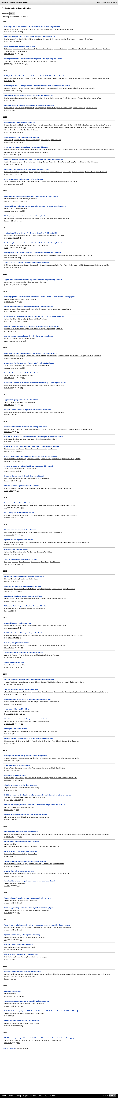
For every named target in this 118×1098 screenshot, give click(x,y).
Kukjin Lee (19, 319)
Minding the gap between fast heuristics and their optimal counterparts (29, 216)
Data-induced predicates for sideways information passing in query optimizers (31, 196)
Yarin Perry (8, 181)
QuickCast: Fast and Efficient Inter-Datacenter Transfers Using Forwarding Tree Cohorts (35, 383)
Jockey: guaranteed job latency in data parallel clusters (23, 652)
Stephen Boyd (77, 255)
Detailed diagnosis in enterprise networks (19, 871)
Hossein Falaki (9, 768)
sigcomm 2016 (9, 451)
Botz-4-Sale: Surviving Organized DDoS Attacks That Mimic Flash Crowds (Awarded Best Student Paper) (41, 1011)
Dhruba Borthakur (48, 635)
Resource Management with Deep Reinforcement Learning (24, 476)
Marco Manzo (72, 49)
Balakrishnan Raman (19, 127)
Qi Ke (26, 429)
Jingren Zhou (61, 625)
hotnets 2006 (8, 979)
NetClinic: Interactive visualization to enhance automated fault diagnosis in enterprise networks (37, 795)
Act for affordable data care (14, 662)
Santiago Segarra (34, 29)
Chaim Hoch (30, 181)
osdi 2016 (7, 441)
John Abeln (104, 149)
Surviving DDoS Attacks (12, 991)
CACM (6, 694)
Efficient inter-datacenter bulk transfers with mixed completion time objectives (31, 326)
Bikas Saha (53, 731)
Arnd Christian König (28, 245)
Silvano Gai (65, 125)
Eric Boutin (43, 655)
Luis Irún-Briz (25, 152)
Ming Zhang (61, 542)
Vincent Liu (92, 265)
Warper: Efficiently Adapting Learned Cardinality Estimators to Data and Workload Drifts (35, 206)
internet (6, 714)
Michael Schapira (63, 181)
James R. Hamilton (25, 692)
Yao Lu (13, 208)
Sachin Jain (39, 127)
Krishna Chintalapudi (31, 265)
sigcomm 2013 (9, 581)
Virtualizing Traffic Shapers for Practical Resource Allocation (25, 606)
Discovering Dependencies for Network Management (22, 971)
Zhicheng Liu (8, 797)
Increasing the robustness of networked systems (21, 841)
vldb (5, 201)
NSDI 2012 (8, 628)
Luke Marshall (89, 88)
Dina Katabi (33, 900)
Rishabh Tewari (32, 125)
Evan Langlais (59, 127)
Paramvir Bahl (64, 505)
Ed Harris (81, 682)
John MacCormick (94, 974)
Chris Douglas (20, 356)
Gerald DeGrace (20, 125)
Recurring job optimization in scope (17, 643)
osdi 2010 (7, 761)
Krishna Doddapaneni (85, 125)
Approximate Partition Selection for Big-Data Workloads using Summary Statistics (33, 279)
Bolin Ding (20, 402)
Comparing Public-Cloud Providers (16, 709)
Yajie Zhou (57, 29)
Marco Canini (19, 299)
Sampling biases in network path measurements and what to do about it (29, 881)
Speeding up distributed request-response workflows (23, 596)
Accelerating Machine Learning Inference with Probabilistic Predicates (29, 363)
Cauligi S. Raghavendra (47, 329)
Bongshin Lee (18, 797)
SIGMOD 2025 (9, 54)
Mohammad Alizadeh (20, 478)
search (25, 2)
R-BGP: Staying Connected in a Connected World (21, 954)
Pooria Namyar (9, 39)
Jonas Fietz (20, 429)
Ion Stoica (73, 505)
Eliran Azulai (62, 162)
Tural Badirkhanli (34, 910)
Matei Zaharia (51, 235)
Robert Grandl (9, 439)
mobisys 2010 (8, 780)
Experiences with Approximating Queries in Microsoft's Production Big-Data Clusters (34, 316)
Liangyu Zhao (45, 88)
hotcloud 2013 (9, 611)
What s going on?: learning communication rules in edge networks (27, 898)
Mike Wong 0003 (18, 78)
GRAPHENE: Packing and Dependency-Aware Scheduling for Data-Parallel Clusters (33, 436)
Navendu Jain (36, 692)
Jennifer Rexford (70, 542)
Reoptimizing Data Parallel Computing (17, 623)
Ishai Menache (56, 140)
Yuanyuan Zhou (55, 1040)
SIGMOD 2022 (9, 211)
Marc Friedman (41, 319)
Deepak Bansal (9, 125)
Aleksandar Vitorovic (33, 459)
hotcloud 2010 (9, 819)
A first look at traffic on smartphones (17, 765)
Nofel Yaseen (8, 265)
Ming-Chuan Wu (43, 625)
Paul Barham (18, 974)
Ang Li (6, 711)
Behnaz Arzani (88, 39)
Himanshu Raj (95, 98)
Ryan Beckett (29, 108)
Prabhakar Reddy (94, 149)
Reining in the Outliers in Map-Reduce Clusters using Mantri (25, 755)
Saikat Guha (8, 665)
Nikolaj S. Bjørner (62, 149)
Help (23, 1096)
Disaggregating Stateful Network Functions (19, 122)
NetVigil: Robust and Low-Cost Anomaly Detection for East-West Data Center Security (34, 76)
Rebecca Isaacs (65, 974)
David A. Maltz (81, 692)
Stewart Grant (8, 130)
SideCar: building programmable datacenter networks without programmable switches (34, 805)
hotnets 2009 (8, 856)
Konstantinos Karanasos (20, 488)
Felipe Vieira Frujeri (18, 181)
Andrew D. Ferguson (11, 655)
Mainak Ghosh (30, 356)
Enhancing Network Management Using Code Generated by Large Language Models (33, 159)
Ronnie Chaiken (58, 864)
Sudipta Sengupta (102, 692)
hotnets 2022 (8, 221)
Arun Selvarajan (98, 125)
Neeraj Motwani (94, 127)
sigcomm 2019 (9, 302)
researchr (4, 2)
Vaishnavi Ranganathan (46, 265)
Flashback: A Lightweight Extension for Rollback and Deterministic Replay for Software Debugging (39, 1038)
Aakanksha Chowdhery (17, 365)
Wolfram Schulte (63, 429)
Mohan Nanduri (57, 589)
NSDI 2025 (8, 32)
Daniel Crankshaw (31, 39)
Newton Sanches (74, 429)
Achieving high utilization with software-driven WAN (22, 586)
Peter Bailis (60, 235)
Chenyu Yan (62, 598)
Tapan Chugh (8, 140)
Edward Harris (74, 758)
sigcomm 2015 (9, 518)
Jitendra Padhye (32, 702)
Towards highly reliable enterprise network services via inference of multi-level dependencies (37, 925)
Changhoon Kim (59, 692)
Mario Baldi (73, 125)
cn (5, 331)
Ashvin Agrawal (41, 356)
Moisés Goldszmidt (52, 974)
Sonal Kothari (83, 149)
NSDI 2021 (8, 238)
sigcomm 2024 (9, 91)
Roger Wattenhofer (83, 542)
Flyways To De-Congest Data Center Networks (20, 851)
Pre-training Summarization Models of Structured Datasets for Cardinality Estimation (34, 243)
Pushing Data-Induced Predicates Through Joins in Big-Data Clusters (28, 336)
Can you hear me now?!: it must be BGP (18, 945)
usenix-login (8, 996)
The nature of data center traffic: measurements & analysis (25, 861)
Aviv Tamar (73, 181)
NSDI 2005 (8, 1016)
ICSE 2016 (8, 432)
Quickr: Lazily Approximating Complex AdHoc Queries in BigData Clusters (30, 456)
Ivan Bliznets (20, 449)
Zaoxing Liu (52, 61)
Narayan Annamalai (78, 172)
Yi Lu (58, 758)
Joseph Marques (9, 51)
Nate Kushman (9, 947)
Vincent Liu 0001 (56, 88)
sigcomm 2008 (9, 903)
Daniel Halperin (9, 702)
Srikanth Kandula (67, 29)
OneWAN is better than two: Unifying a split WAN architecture (26, 147)
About (4, 1096)
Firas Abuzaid (8, 235)
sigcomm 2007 (9, 930)
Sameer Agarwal (9, 625)
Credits (17, 1096)
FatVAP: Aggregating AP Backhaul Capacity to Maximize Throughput (28, 908)
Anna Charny (40, 1003)
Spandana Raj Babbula (44, 552)
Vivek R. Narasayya (53, 309)
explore (12, 2)
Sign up (115, 2)
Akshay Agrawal (54, 255)
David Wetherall (54, 702)
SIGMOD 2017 (9, 405)
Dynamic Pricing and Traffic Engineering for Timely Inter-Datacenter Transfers (31, 446)
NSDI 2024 (8, 81)
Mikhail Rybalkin (52, 598)
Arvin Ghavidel (20, 39)
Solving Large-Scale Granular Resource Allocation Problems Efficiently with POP (32, 252)
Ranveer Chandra (47, 29)
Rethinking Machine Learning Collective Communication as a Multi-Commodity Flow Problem (37, 85)
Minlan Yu (7, 741)
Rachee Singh (24, 149)
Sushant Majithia (21, 51)
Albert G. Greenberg (53, 682)
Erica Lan (45, 152)
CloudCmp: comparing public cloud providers (20, 785)
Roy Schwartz (31, 552)
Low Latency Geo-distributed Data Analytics (19, 503)
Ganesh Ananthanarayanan (20, 505)
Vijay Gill (48, 589)
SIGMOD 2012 (9, 648)
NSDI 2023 (8, 132)
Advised (12, 13)
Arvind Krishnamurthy (33, 140)
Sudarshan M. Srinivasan (12, 1040)
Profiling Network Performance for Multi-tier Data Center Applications (28, 738)
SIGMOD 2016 (9, 461)
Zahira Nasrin (73, 149)
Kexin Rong (8, 282)
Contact (10, 1096)
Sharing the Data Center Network (15, 728)
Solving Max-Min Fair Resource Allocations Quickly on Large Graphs (28, 95)
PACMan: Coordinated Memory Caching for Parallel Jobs (24, 633)
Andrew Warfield (36, 635)
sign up (12, 1048)
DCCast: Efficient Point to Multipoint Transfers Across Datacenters (27, 410)
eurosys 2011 (8, 684)
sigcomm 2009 (9, 837)
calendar (19, 2)
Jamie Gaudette (35, 152)
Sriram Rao (59, 329)
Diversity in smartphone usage (15, 775)
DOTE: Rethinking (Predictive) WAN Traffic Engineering (23, 179)
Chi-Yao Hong (8, 589)
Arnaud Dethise (9, 299)
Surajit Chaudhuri (31, 199)
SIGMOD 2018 (9, 368)
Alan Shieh (8, 731)
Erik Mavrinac (52, 429)
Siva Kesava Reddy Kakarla (31, 88)
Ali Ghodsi (26, 635)
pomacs (6, 64)
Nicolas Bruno (32, 625)
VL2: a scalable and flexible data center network (21, 689)
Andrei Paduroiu (18, 49)
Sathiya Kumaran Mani (11, 29)
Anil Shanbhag (21, 459)
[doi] (21, 32)
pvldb (6, 248)
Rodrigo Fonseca (47, 488)
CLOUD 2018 (8, 358)
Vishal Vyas (8, 49)
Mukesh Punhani (61, 49)
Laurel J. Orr (20, 199)
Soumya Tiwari (105, 127)
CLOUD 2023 (8, 142)
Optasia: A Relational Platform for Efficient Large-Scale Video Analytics (29, 466)
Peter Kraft (44, 255)
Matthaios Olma (46, 459)
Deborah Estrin (59, 768)
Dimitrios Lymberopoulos (23, 768)
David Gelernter (55, 562)
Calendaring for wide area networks (16, 549)
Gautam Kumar (9, 608)
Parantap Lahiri (70, 692)
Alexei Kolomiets (34, 429)
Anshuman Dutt (9, 309)
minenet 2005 (8, 1026)
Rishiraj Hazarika (82, 127)
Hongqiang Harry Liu (16, 542)
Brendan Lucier (42, 449)
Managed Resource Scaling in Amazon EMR (19, 46)
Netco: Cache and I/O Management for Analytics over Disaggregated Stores (30, 353)
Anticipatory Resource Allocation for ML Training (21, 137)
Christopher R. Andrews (41, 1040)
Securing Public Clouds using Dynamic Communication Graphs (26, 169)
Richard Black (28, 974)
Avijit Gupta (30, 127)
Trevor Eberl (57, 78)
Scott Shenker (71, 635)
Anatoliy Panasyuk (68, 78)
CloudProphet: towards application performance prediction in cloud (28, 719)
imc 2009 (7, 866)
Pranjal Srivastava (70, 127)
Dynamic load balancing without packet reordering (22, 935)
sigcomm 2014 (9, 535)
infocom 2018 (8, 388)
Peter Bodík (34, 505)
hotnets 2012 (8, 667)
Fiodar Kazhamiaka (24, 255)
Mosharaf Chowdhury (11, 579)
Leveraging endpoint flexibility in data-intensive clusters (24, 576)
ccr (5, 508)
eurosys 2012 (8, 657)
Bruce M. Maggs (41, 957)
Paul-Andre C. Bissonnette (47, 149)
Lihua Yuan (51, 741)
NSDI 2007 (8, 959)
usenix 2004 (8, 1043)
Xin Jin (6, 542)
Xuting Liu (7, 88)
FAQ (45, 1096)
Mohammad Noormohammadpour (15, 329)
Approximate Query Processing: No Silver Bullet (21, 400)
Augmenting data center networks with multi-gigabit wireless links (27, 699)
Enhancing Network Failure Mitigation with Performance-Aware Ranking (29, 36)
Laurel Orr (7, 338)
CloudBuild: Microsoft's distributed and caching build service (25, 427)
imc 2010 (7, 770)
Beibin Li (7, 208)
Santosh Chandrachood (94, 49)
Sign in (110, 2)
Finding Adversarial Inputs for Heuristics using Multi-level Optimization (29, 105)
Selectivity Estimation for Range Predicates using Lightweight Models (28, 306)
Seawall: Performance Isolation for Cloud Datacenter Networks (26, 814)
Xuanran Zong (14, 721)
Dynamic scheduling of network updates (18, 540)
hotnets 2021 (8, 267)
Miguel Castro (67, 88)
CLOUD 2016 (8, 471)
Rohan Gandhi (29, 542)
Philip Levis (42, 282)
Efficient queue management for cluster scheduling (22, 486)
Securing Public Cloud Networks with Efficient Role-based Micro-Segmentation (32, 27)
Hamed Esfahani (9, 429)
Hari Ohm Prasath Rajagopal (45, 49)
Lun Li (85, 974)
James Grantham (54, 125)
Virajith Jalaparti (9, 356)
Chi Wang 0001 (20, 309)
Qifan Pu (7, 505)
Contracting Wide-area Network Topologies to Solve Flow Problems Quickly (30, 233)
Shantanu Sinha (30, 937)
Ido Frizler (70, 162)
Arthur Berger (40, 937)
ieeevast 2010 (9, 800)
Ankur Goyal (82, 49)
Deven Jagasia (48, 127)
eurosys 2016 (8, 491)
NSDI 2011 (8, 734)
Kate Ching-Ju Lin (22, 910)
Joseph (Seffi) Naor (86, 356)
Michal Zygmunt (43, 125)
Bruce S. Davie (30, 1003)
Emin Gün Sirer (29, 807)
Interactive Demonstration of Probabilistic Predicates (23, 373)
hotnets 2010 (8, 810)
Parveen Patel (91, 692)
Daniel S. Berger (43, 39)
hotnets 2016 (8, 481)
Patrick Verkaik (32, 873)
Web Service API (31, 1096)
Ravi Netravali (79, 78)
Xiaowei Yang (13, 711)
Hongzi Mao (8, 478)
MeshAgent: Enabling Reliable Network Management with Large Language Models (33, 59)
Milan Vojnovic (58, 488)
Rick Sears (106, 49)
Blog (40, 1096)
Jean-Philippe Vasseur (32, 1023)
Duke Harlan (72, 682)
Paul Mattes (34, 149)
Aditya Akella (39, 439)
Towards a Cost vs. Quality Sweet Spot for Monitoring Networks (26, 262)
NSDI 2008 (8, 913)
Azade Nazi (30, 309)
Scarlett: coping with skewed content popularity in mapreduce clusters (29, 679)
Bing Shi (41, 645)
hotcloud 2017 (9, 414)
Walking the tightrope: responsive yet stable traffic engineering (26, 1001)
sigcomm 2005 (9, 1006)
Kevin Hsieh (24, 29)
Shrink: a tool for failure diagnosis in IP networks (21, 1020)
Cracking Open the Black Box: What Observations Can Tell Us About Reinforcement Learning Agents (39, 297)
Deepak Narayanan (10, 255)
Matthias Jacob (30, 1013)
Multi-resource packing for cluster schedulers (20, 530)
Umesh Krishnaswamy (69, 98)
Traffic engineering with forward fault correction (21, 559)
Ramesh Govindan (77, 39)
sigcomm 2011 (9, 704)
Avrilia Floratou (52, 356)
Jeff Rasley (8, 488)
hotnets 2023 (8, 164)
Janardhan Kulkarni (50, 439)
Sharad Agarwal (42, 873)
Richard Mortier (9, 976)
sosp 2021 (7, 258)
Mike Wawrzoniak (21, 976)
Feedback (52, 1096)
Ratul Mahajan (45, 140)
